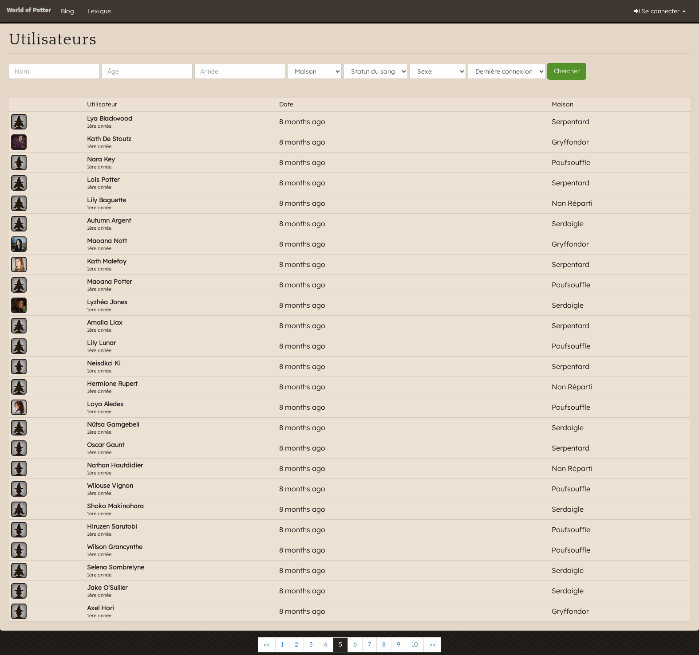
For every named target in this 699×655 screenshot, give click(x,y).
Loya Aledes (105, 404)
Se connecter (660, 11)
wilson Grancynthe (114, 547)
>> (432, 644)
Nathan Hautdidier (115, 465)
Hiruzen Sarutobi (112, 526)
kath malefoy (106, 261)
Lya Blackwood (109, 118)
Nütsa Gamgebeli (113, 424)
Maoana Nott (107, 241)
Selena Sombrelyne (115, 567)
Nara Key (101, 159)
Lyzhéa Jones (107, 302)
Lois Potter (103, 180)
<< (267, 644)
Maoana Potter (109, 282)
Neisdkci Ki (104, 363)
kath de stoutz (109, 139)
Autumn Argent (109, 220)
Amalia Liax (104, 322)
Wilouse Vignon (110, 486)
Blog (67, 11)
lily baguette (106, 200)
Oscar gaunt (105, 445)
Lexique (99, 11)
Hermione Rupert (112, 384)
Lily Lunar (101, 343)
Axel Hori (100, 608)
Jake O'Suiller (107, 588)
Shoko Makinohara (115, 506)
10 (414, 644)
